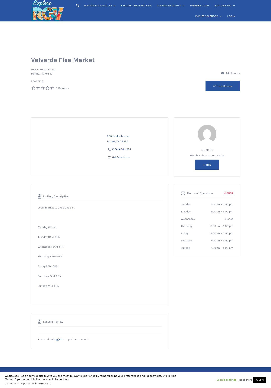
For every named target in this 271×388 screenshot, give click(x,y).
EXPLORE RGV (223, 5)
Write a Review (222, 86)
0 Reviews (62, 88)
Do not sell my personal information (27, 383)
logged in (58, 339)
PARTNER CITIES (199, 5)
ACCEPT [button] (260, 379)
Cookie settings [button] (226, 379)
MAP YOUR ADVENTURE (98, 5)
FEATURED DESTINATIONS (136, 5)
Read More (245, 379)
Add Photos (230, 73)
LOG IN (231, 16)
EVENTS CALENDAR (206, 16)
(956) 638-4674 (121, 149)
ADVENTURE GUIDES (169, 5)
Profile (207, 164)
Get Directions (121, 157)
